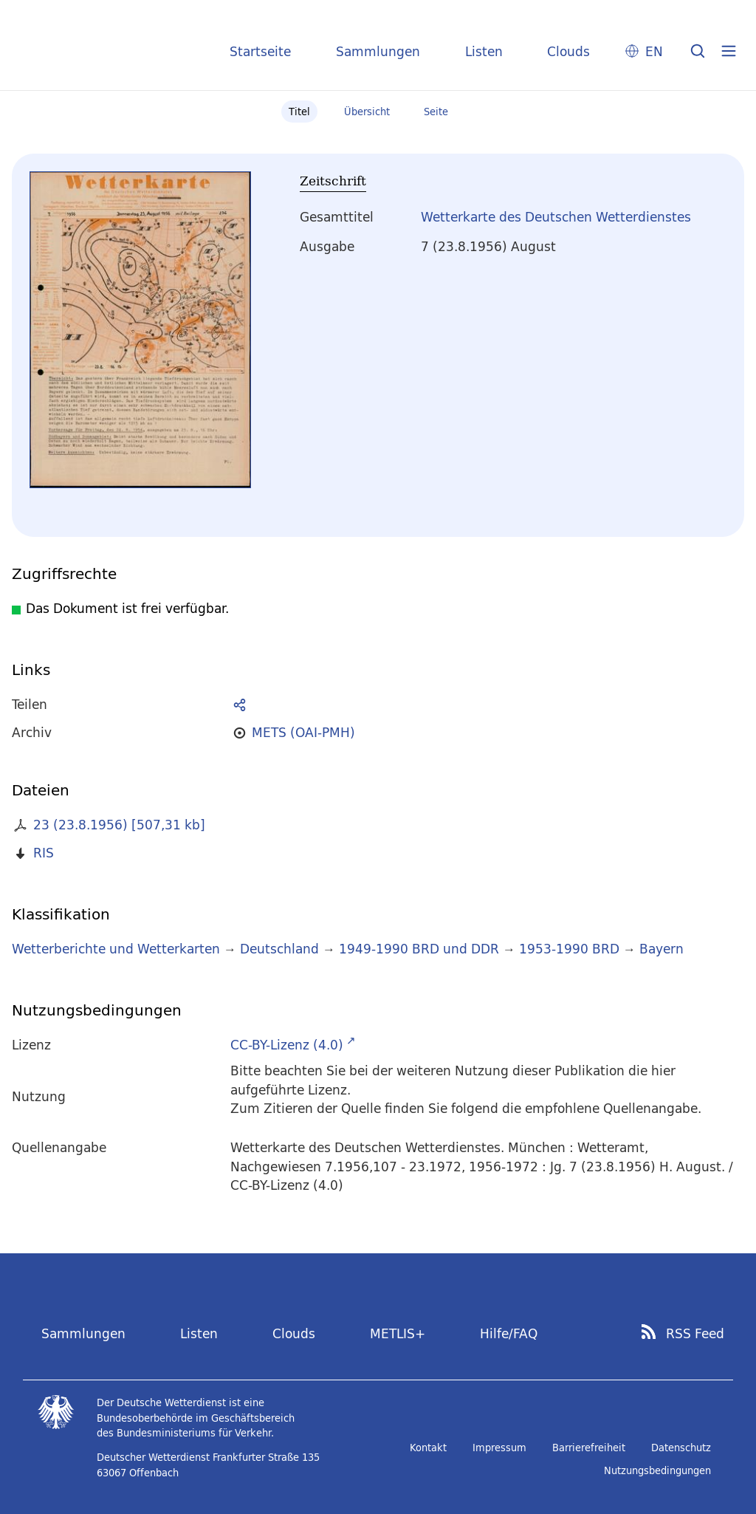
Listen (484, 51)
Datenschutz (681, 1447)
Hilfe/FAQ (508, 1333)
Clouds (568, 51)
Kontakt (428, 1447)
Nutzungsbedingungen (657, 1470)
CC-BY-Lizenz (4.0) (286, 1044)
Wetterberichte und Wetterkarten (116, 948)
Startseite (260, 51)
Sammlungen (378, 51)
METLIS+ (397, 1333)
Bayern (661, 948)
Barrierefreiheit (588, 1447)
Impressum (499, 1447)
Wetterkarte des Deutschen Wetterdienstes (556, 216)
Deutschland (279, 948)
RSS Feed (695, 1333)
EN (654, 51)
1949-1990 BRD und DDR (419, 948)
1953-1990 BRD (569, 948)
